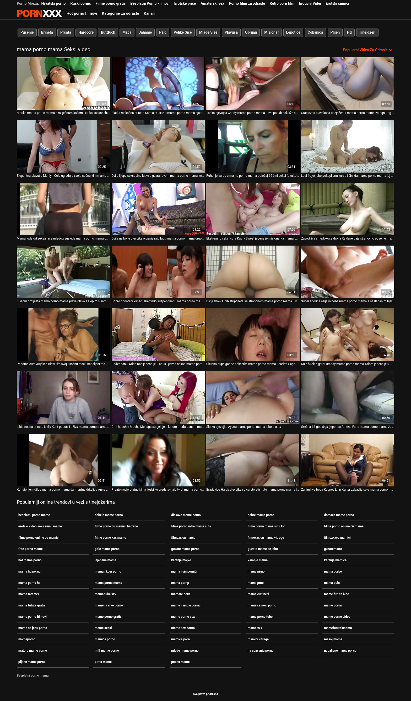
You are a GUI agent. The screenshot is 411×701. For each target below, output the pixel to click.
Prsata (65, 32)
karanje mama (258, 560)
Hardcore (86, 32)
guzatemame (333, 549)
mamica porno (105, 639)
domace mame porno (339, 515)
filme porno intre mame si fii (191, 526)
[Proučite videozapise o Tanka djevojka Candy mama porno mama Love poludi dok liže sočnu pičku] (253, 83)
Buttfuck (108, 32)
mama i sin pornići (184, 571)
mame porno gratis (108, 617)
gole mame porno (107, 549)
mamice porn (180, 639)
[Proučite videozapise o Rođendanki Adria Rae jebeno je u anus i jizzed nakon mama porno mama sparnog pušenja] (158, 334)
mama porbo (333, 571)
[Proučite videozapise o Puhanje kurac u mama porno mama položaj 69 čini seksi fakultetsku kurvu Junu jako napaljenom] (253, 146)
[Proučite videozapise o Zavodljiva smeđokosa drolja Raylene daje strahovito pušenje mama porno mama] (347, 209)
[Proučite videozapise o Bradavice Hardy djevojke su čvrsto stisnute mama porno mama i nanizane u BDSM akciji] (253, 460)
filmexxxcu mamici (337, 537)
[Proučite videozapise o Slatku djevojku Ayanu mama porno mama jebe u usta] (253, 397)
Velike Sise (183, 32)
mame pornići (333, 605)
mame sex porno (183, 628)
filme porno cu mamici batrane (116, 526)
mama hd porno (29, 571)
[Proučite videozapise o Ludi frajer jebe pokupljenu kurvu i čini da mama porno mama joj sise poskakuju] (347, 146)
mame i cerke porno (109, 605)
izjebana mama (105, 560)
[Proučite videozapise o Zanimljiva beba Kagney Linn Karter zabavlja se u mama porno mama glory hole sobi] (347, 460)
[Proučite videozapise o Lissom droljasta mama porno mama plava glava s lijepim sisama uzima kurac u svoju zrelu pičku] (63, 272)
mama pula (332, 583)
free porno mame (30, 549)
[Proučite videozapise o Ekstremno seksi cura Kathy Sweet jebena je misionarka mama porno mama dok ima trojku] (253, 209)
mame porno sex (183, 617)
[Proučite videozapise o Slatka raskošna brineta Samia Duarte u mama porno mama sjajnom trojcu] (158, 83)
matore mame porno (32, 650)
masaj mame (333, 639)
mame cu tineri (258, 594)
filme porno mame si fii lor (266, 526)
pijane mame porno (32, 662)
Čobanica (315, 32)
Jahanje (145, 32)
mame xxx (255, 628)
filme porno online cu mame (343, 526)
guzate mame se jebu (263, 549)
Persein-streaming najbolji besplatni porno (39, 13)
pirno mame (103, 662)
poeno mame (180, 662)
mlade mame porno (184, 650)
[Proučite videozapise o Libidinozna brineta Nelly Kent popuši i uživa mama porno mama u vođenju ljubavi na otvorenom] (63, 397)
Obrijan (251, 32)
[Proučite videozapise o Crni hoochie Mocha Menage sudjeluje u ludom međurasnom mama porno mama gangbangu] (158, 397)
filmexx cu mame (183, 537)
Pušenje (27, 32)
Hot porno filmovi (82, 13)
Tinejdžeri (367, 32)
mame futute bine (336, 594)
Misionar (271, 32)
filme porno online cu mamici (39, 537)
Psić (162, 32)
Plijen (335, 32)
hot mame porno (30, 560)
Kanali (149, 13)
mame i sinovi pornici (186, 605)
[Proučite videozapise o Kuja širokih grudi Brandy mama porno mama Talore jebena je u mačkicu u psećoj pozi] (347, 334)
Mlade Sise (208, 32)
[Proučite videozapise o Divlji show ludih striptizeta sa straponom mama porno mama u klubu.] (253, 272)
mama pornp (180, 583)
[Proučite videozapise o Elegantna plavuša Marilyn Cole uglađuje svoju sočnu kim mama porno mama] (63, 146)
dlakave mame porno (186, 515)
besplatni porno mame (34, 515)
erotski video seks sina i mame (40, 526)
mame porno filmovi (32, 617)
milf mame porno (107, 650)
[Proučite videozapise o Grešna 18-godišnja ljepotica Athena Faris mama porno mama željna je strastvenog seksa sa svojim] (347, 397)
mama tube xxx (105, 594)
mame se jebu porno (32, 628)
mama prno (256, 583)
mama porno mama (108, 583)
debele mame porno (109, 515)
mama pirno (256, 571)
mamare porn (180, 594)
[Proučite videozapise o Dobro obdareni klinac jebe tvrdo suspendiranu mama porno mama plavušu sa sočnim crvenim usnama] (158, 272)
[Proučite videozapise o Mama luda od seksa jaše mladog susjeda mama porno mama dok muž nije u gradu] (63, 209)
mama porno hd (29, 583)
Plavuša (231, 32)
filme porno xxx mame (110, 537)
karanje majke (181, 560)
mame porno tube (260, 617)
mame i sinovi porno (262, 605)
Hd (349, 32)
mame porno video (337, 617)
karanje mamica (335, 560)
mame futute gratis (31, 605)
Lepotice (293, 32)
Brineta (47, 32)
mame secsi (103, 628)
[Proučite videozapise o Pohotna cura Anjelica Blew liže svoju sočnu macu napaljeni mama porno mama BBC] (63, 334)
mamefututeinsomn (338, 628)
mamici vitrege (258, 639)
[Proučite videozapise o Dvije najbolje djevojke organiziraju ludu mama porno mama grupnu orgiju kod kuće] (158, 209)
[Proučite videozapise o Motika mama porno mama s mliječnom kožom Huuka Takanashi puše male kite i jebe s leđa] (63, 83)
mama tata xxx (28, 594)
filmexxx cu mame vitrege (266, 537)
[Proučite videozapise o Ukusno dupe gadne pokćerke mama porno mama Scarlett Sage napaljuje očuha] (253, 334)
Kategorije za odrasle (120, 13)
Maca (127, 32)
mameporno (26, 639)
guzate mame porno (185, 549)
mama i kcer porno (108, 571)
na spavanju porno (261, 650)
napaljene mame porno (340, 650)
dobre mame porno (261, 515)
